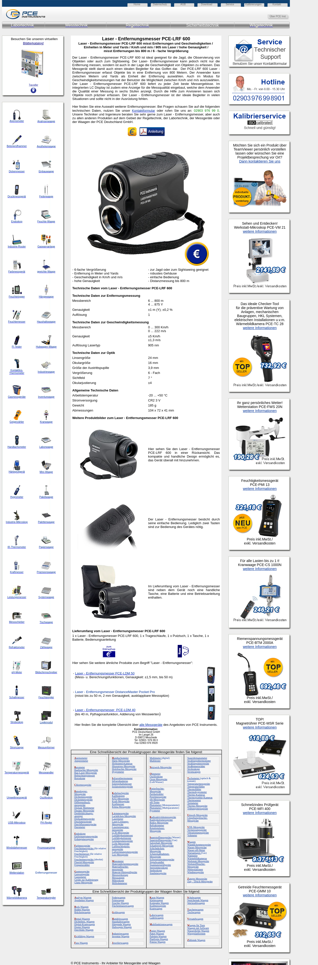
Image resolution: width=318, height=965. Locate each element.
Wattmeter (192, 855)
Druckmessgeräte (83, 821)
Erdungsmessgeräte (84, 839)
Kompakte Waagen (159, 903)
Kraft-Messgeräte (121, 801)
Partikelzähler (157, 794)
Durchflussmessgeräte (85, 824)
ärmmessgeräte (120, 813)
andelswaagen (120, 918)
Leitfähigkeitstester (121, 838)
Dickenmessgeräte (83, 799)
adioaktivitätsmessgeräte (163, 817)
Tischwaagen (193, 912)
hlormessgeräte (82, 784)
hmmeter (155, 773)
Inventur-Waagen (120, 936)
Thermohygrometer (197, 792)
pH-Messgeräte (157, 799)
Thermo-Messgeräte (197, 805)
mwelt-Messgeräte (197, 815)
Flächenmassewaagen (123, 905)
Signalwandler (157, 862)
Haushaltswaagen (121, 921)
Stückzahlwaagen (196, 903)
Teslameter (192, 803)
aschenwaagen (195, 909)
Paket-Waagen (157, 933)
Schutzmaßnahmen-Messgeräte (159, 855)
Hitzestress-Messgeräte (123, 766)
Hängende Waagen (121, 924)
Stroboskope (193, 769)
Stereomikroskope (159, 867)
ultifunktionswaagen (161, 924)
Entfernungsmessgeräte (86, 836)
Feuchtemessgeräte (84, 848)
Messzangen (118, 877)
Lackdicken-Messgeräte (124, 816)
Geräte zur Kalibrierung (86, 879)
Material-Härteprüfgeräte (124, 872)
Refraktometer (157, 825)
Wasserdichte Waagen (198, 930)
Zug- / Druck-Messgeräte (200, 881)
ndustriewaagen (120, 933)
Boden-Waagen (82, 909)
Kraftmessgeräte (158, 905)
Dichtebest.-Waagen (84, 921)
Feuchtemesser (82, 854)
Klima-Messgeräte (121, 806)
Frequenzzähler (82, 865)
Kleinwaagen (156, 900)
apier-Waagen (157, 930)
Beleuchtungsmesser (84, 775)
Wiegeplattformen (196, 933)
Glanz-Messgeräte (83, 882)
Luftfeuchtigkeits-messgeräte (121, 848)
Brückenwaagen (82, 912)
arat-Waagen (157, 897)
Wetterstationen (195, 869)
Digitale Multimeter (84, 807)
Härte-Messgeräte (121, 760)
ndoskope (80, 833)
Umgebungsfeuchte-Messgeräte (197, 819)
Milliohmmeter (119, 883)
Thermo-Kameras (196, 794)
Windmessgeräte (195, 872)
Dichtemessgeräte (83, 796)
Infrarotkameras (120, 781)
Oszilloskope (156, 776)
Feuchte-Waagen (120, 903)
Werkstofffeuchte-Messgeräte (196, 865)
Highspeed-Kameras (122, 763)
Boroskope (79, 778)
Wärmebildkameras (197, 858)
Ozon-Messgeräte (158, 779)
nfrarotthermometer (122, 778)
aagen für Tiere (196, 925)
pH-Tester (155, 802)
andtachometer (120, 758)
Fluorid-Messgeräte (84, 862)
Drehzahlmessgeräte (84, 818)
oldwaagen (118, 912)
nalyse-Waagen (82, 897)
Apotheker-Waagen (84, 900)
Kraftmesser (118, 804)
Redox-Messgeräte (159, 822)
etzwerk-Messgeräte (161, 767)
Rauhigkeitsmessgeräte (161, 819)
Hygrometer (118, 771)
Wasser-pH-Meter (196, 850)
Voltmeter (192, 835)
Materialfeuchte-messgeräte (120, 868)
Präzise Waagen (157, 941)
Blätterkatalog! (33, 43)
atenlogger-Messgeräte (81, 792)
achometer (193, 778)
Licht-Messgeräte (121, 843)
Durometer (79, 827)
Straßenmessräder (196, 766)
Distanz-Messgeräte (84, 810)
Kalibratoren (118, 795)
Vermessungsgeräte (197, 830)
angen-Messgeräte (197, 878)
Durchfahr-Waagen (83, 929)
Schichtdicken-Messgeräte (157, 850)
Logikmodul (46, 722)
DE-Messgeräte (196, 827)
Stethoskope (156, 870)
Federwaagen (118, 897)
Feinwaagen (118, 900)
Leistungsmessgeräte (122, 841)
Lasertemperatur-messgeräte (120, 828)
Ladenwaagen (157, 917)
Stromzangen (194, 771)
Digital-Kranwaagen (84, 924)
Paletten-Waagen (158, 936)
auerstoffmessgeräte (161, 837)
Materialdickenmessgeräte (125, 864)
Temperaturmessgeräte (198, 783)
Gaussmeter (80, 877)
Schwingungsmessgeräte (162, 859)
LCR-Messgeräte (120, 832)
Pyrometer (155, 810)
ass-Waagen (81, 942)
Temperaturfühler (196, 786)
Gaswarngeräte (81, 874)
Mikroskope (118, 880)
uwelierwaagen (120, 942)
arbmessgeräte (82, 845)
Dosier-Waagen (82, 927)
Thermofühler (194, 789)
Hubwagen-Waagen (122, 927)
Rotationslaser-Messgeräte (157, 829)
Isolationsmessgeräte (122, 786)
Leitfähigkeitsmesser (122, 835)
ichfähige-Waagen (84, 936)
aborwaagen (156, 915)
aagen (191, 842)
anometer (118, 861)
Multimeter (156, 758)
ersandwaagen (195, 918)
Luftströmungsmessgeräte (125, 852)
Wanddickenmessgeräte (199, 844)
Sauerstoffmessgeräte (161, 840)
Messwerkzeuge (120, 875)
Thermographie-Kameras (200, 797)
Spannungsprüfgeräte (160, 865)
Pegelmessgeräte (158, 796)
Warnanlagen (194, 853)
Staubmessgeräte (158, 873)
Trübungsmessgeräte (197, 808)
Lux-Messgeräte (120, 854)
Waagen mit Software (198, 928)
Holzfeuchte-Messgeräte (124, 769)
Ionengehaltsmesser (122, 783)
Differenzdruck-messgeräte (82, 803)
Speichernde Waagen (197, 900)
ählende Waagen (196, 940)
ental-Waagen (82, 918)
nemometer (80, 758)
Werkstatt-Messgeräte (198, 861)
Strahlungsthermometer (199, 760)
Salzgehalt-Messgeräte (161, 843)
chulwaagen (194, 897)
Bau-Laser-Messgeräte (85, 772)
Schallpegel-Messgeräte (162, 845)
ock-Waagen (81, 906)
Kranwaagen (156, 908)
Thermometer (194, 800)
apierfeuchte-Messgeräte (157, 790)
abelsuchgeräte (120, 793)
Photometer (156, 805)
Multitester (155, 760)
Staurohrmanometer (197, 758)
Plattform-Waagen (159, 939)
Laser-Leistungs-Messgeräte (120, 823)
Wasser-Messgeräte (197, 847)
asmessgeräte (82, 871)
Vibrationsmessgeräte (198, 832)
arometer (79, 767)
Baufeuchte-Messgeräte (86, 770)
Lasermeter (117, 818)
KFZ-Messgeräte (120, 798)
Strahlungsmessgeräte (198, 763)
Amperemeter (81, 760)
